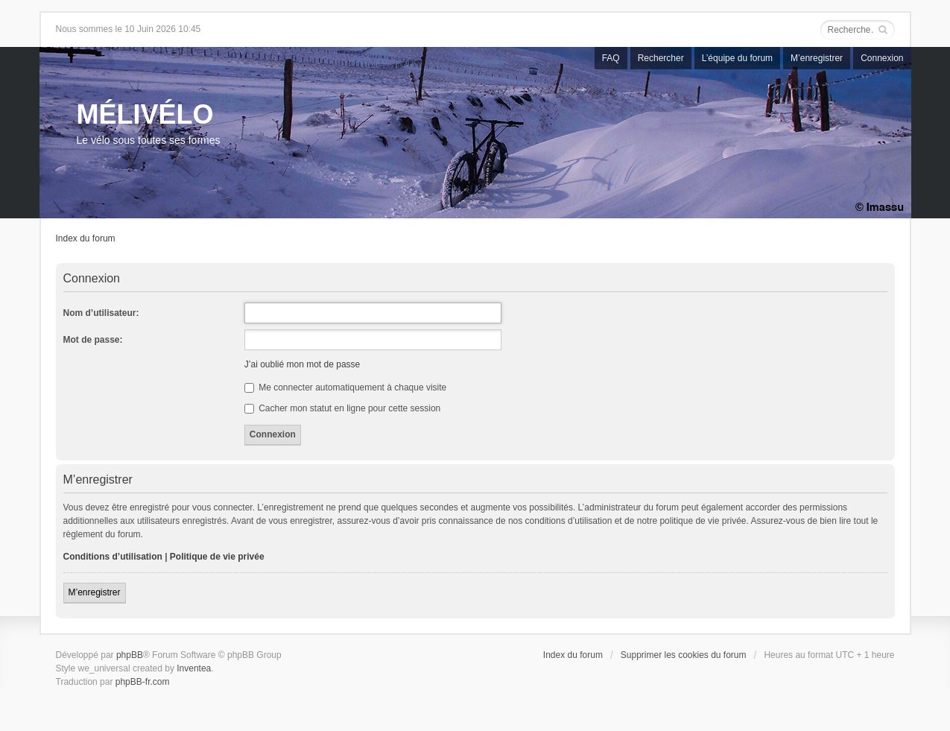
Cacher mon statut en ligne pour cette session (342, 408)
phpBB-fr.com (142, 682)
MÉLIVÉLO (145, 114)
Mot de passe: (93, 340)
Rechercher (661, 58)
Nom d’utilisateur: (101, 313)
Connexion (882, 58)
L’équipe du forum (737, 58)
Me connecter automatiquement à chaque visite (345, 387)
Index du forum (85, 238)
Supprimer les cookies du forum (684, 655)
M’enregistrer (817, 58)
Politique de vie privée (217, 556)
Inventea (194, 668)
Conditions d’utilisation (112, 556)
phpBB (129, 655)
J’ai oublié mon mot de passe (302, 364)
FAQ (611, 58)
